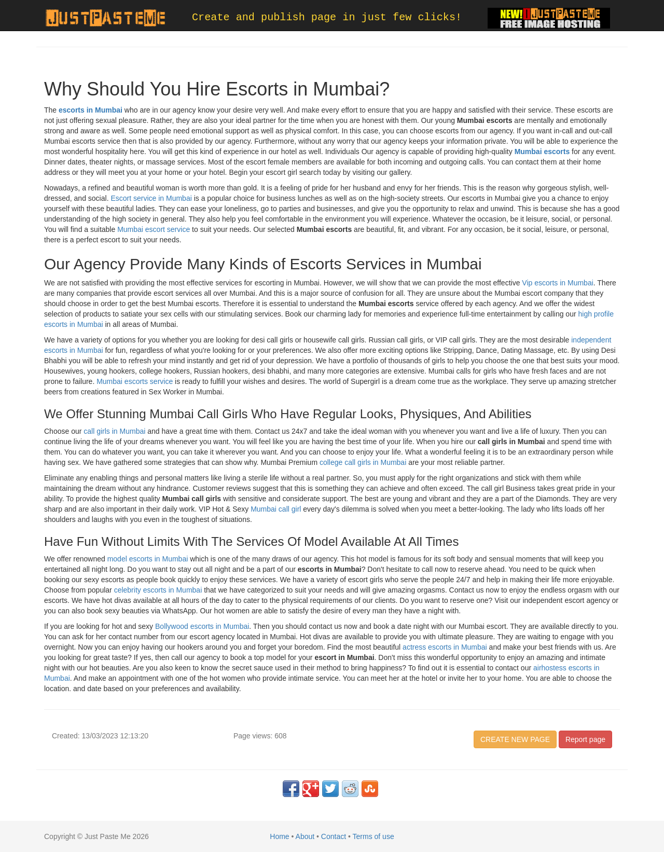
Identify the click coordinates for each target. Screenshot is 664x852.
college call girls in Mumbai (363, 462)
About (305, 836)
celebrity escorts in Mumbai (158, 590)
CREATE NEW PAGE (515, 739)
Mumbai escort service (153, 229)
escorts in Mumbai (90, 110)
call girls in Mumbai (114, 431)
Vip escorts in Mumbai (557, 283)
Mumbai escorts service (134, 381)
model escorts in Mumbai (147, 559)
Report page (585, 739)
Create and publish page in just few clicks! (327, 17)
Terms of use (373, 836)
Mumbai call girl (276, 509)
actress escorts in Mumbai (445, 647)
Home (279, 836)
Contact (333, 836)
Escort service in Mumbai (150, 198)
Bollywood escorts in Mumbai (202, 626)
